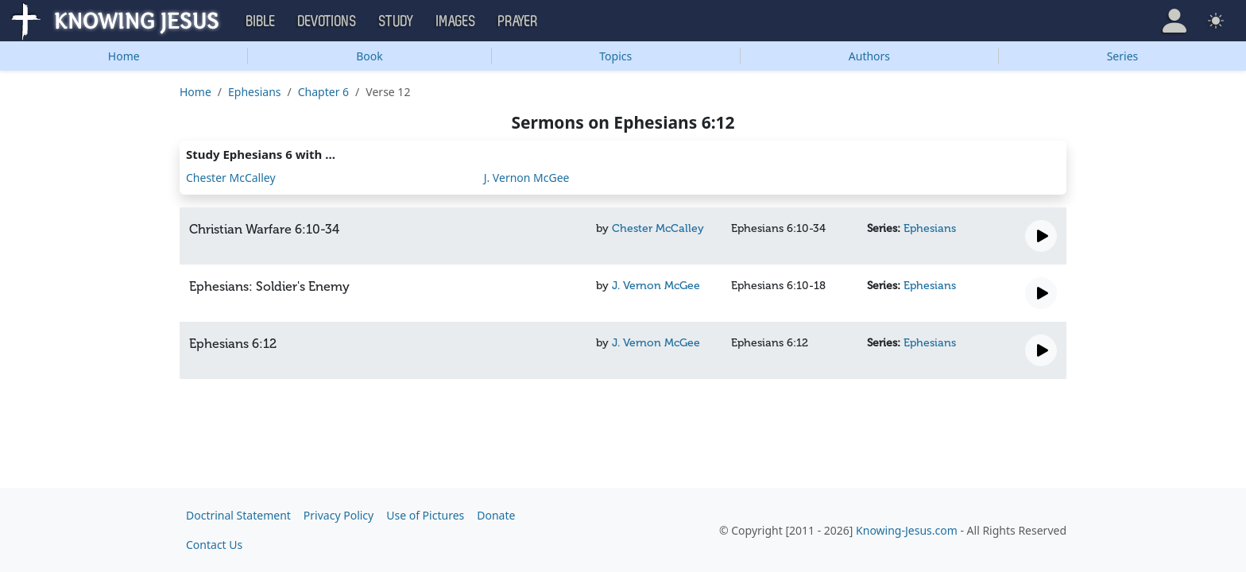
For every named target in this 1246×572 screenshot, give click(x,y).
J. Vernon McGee (527, 177)
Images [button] (456, 21)
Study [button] (396, 21)
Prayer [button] (518, 21)
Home (124, 56)
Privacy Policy (338, 515)
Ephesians (254, 91)
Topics (615, 56)
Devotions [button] (327, 21)
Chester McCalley (231, 177)
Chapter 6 (323, 91)
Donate (496, 515)
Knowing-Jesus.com (907, 530)
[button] (1174, 20)
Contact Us (214, 544)
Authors (869, 56)
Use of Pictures (425, 515)
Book (369, 56)
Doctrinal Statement (238, 515)
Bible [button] (261, 21)
